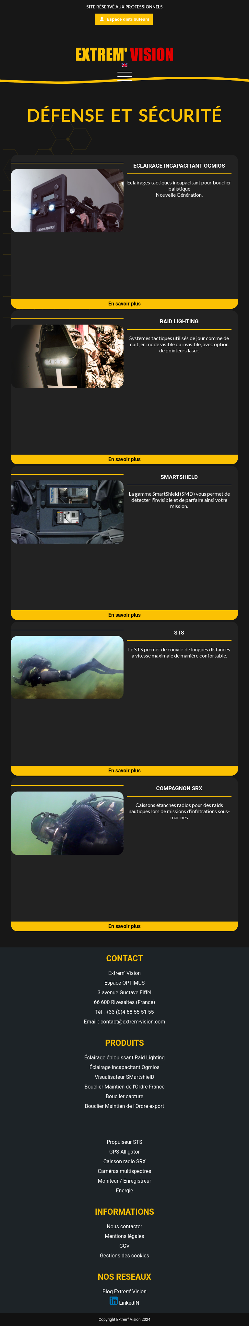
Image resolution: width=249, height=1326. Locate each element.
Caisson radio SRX (124, 1161)
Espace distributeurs (124, 19)
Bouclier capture (124, 1096)
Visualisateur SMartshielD (124, 1077)
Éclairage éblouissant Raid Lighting (124, 1058)
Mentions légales (124, 1236)
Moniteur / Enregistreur (124, 1181)
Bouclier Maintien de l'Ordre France (124, 1087)
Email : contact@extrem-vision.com (124, 1022)
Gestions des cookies (124, 1256)
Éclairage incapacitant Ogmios (124, 1067)
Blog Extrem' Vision (124, 1291)
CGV (124, 1246)
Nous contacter (124, 1226)
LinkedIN (124, 1303)
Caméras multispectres (124, 1171)
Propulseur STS (124, 1142)
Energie (124, 1191)
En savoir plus (124, 304)
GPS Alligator (124, 1152)
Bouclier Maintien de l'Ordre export (124, 1106)
